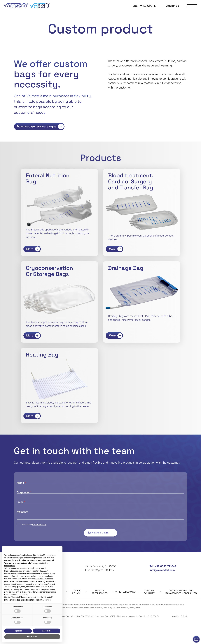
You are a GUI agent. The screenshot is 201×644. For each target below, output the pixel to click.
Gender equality (149, 578)
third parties (9, 571)
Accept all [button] (46, 631)
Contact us (172, 5)
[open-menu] (192, 6)
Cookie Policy (76, 578)
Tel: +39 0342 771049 (163, 552)
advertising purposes (44, 579)
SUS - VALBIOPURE (144, 5)
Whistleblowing (125, 578)
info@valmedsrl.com (162, 556)
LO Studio (184, 602)
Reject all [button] (18, 631)
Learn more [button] (32, 637)
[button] (59, 550)
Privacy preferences (99, 578)
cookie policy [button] (9, 565)
